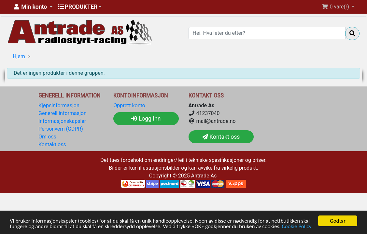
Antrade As (204, 176)
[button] (32, 7)
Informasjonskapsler (62, 121)
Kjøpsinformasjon (58, 105)
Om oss (47, 137)
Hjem (19, 56)
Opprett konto (129, 105)
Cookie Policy (296, 226)
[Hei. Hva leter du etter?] (267, 33)
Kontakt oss (52, 144)
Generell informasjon (62, 113)
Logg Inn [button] (146, 118)
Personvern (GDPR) (60, 129)
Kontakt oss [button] (221, 137)
